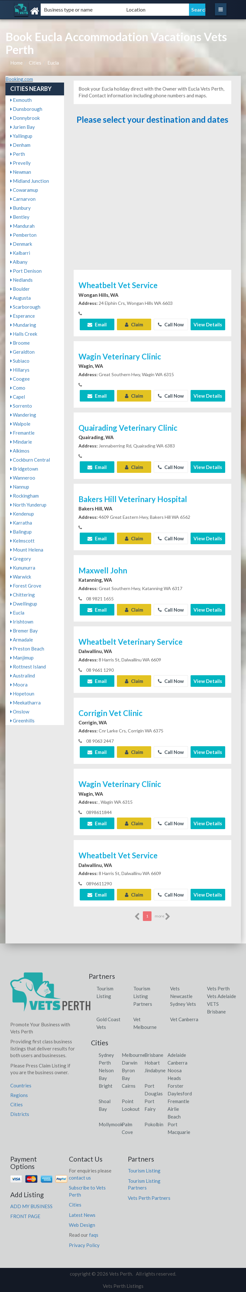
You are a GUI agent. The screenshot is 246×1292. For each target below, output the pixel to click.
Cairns (128, 1086)
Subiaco (19, 361)
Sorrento (21, 406)
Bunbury (20, 208)
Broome (20, 343)
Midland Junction (29, 181)
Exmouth (21, 100)
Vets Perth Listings (123, 1286)
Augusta (20, 298)
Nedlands (21, 280)
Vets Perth (218, 988)
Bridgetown (24, 469)
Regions (19, 1095)
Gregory (20, 559)
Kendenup (22, 514)
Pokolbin (153, 1124)
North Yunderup (28, 505)
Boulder (20, 289)
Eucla (53, 63)
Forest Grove (25, 585)
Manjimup (22, 657)
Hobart (152, 1063)
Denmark (21, 244)
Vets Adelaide (221, 996)
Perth (17, 154)
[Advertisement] (152, 200)
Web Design (82, 1225)
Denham (20, 145)
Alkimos (19, 451)
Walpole (20, 424)
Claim (134, 324)
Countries (20, 1085)
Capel (17, 397)
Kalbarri (20, 253)
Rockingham (24, 496)
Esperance (22, 316)
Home (16, 63)
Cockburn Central (30, 460)
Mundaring (23, 325)
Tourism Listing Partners (142, 996)
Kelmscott (22, 541)
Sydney (106, 1055)
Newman (20, 172)
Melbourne (133, 1055)
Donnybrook (25, 118)
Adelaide (177, 1055)
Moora (19, 684)
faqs (93, 1235)
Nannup (19, 487)
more (162, 916)
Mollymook (111, 1124)
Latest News (82, 1215)
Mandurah (22, 226)
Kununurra (22, 568)
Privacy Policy (84, 1245)
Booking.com (19, 79)
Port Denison (26, 271)
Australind (22, 675)
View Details (207, 324)
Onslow (19, 711)
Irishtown (21, 621)
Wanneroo (22, 478)
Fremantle (22, 433)
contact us (80, 1178)
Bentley (19, 217)
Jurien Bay (22, 127)
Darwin (129, 1063)
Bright (105, 1086)
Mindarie (21, 442)
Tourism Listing (144, 1170)
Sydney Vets (183, 1004)
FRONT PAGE (25, 1216)
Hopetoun (22, 693)
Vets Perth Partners (149, 1198)
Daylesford (180, 1093)
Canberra (177, 1063)
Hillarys (19, 370)
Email (97, 324)
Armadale (21, 639)
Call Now (171, 324)
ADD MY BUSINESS (31, 1206)
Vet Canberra (184, 1019)
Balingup (21, 532)
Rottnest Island (28, 666)
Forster (176, 1086)
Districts (19, 1114)
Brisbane (153, 1055)
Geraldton (22, 352)
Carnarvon (23, 199)
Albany (19, 262)
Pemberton (23, 235)
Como (17, 388)
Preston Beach (27, 648)
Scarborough (25, 307)
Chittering (22, 594)
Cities (35, 63)
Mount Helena (26, 550)
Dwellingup (23, 603)
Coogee (20, 379)
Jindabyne (155, 1070)
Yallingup (21, 136)
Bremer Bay (24, 630)
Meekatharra (25, 702)
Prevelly (20, 163)
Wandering (23, 415)
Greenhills (22, 720)
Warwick (20, 577)
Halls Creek (23, 334)
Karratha (21, 523)
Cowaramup (24, 190)
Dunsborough (26, 109)
